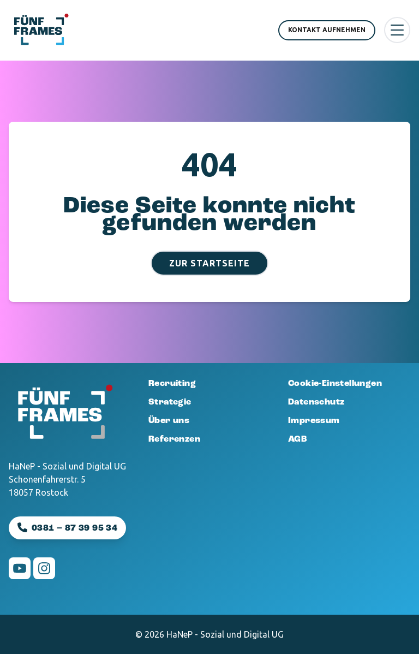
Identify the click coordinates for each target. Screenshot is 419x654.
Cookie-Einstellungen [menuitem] (335, 383)
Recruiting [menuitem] (172, 383)
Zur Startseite (209, 263)
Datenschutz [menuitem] (316, 402)
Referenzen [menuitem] (174, 439)
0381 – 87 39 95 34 (74, 528)
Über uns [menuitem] (168, 421)
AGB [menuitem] (297, 439)
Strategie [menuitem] (169, 402)
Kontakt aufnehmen (327, 29)
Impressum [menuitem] (314, 421)
